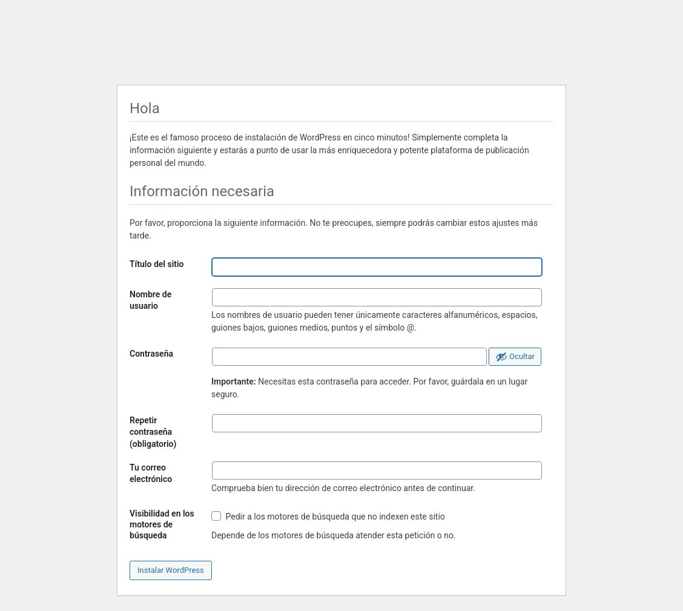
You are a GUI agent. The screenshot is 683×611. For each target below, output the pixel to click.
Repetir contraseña (153, 432)
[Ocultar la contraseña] (515, 357)
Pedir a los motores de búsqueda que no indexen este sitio (328, 516)
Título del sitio (157, 264)
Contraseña (151, 353)
